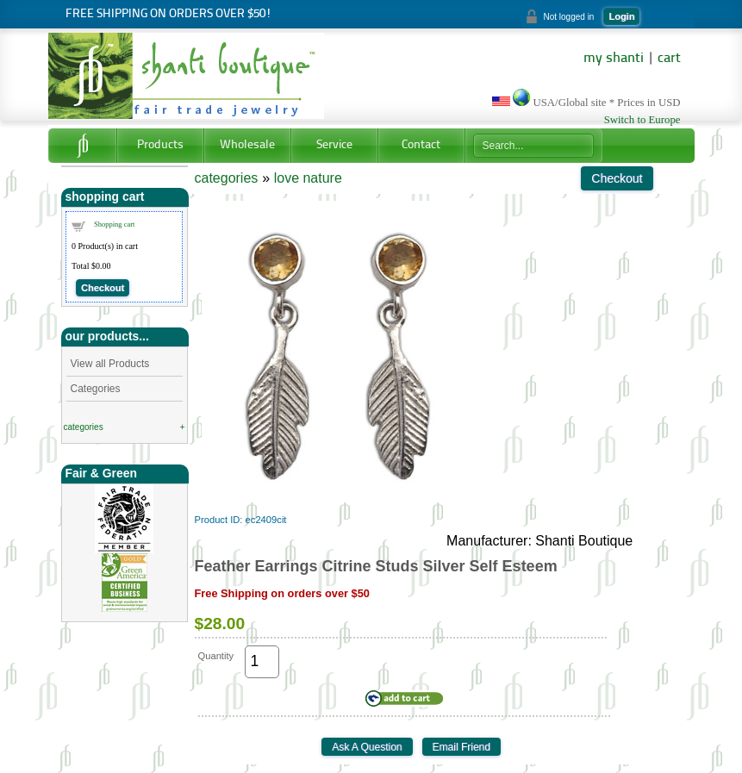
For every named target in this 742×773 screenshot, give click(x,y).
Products (160, 145)
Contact (421, 145)
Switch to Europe (642, 120)
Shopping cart (114, 224)
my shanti (613, 58)
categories (83, 427)
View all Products (110, 364)
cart (669, 58)
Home (82, 145)
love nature (308, 178)
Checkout (102, 288)
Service (334, 145)
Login (621, 16)
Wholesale (247, 145)
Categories (96, 389)
